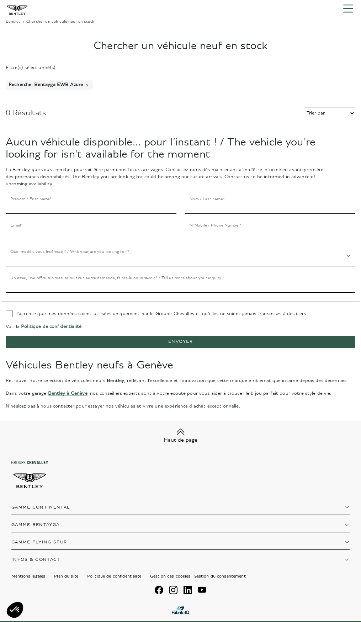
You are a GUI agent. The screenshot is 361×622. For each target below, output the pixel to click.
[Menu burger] (348, 9)
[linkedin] (188, 590)
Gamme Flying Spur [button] (39, 542)
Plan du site (66, 576)
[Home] (17, 9)
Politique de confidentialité (51, 326)
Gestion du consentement (219, 576)
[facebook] (159, 590)
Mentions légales (28, 576)
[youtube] (202, 590)
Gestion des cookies (170, 576)
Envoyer (180, 341)
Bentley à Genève (67, 393)
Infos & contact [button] (35, 559)
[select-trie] (330, 113)
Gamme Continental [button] (40, 507)
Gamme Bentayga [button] (35, 524)
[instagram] (173, 590)
